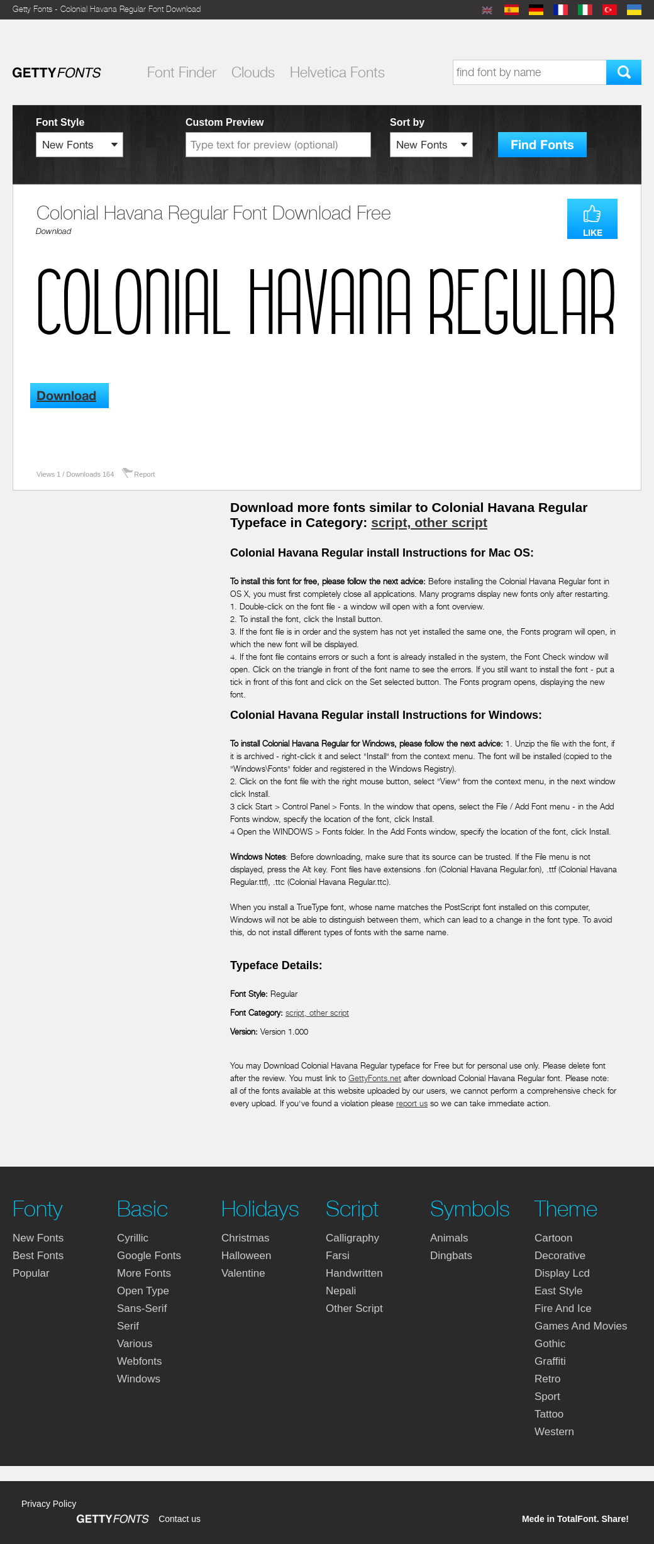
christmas (245, 1238)
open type (143, 1291)
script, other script (429, 522)
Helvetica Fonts (337, 72)
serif (128, 1326)
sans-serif (142, 1308)
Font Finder (181, 72)
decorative (560, 1256)
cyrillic (132, 1238)
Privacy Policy (48, 1504)
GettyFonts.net (374, 1078)
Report (144, 474)
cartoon (553, 1238)
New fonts (38, 1238)
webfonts (139, 1361)
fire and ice (563, 1308)
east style (559, 1291)
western (554, 1432)
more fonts (144, 1273)
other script (354, 1308)
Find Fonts (542, 145)
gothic (550, 1344)
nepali (341, 1291)
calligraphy (352, 1238)
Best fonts (38, 1256)
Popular (31, 1273)
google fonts (149, 1256)
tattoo (549, 1414)
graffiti (550, 1361)
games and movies (581, 1326)
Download (53, 231)
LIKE (592, 233)
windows (138, 1379)
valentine (243, 1273)
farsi (338, 1256)
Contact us (179, 1519)
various (134, 1344)
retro (548, 1379)
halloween (246, 1256)
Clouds (253, 72)
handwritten (354, 1273)
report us (412, 1103)
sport (547, 1396)
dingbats (451, 1256)
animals (449, 1238)
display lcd (562, 1273)
